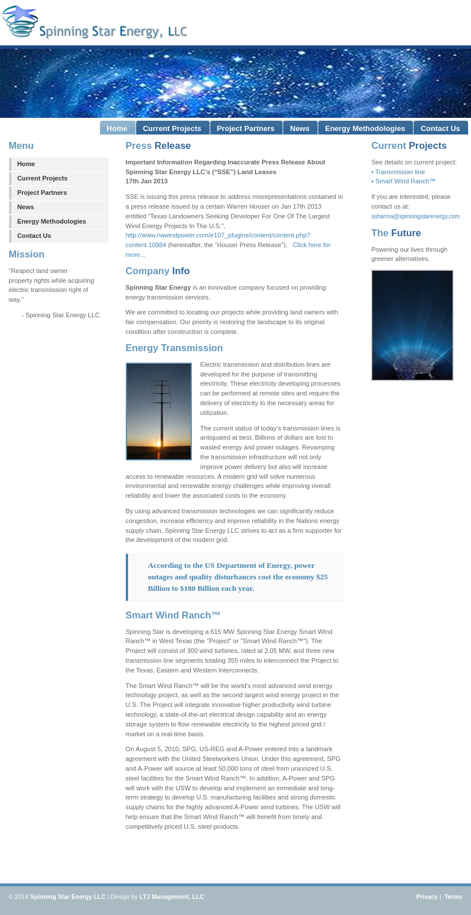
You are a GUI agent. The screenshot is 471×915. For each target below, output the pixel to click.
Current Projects (42, 178)
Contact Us (34, 235)
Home (26, 163)
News (25, 206)
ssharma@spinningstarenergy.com (415, 216)
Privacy (427, 896)
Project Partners (42, 192)
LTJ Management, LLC (172, 896)
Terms (452, 896)
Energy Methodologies (51, 221)
